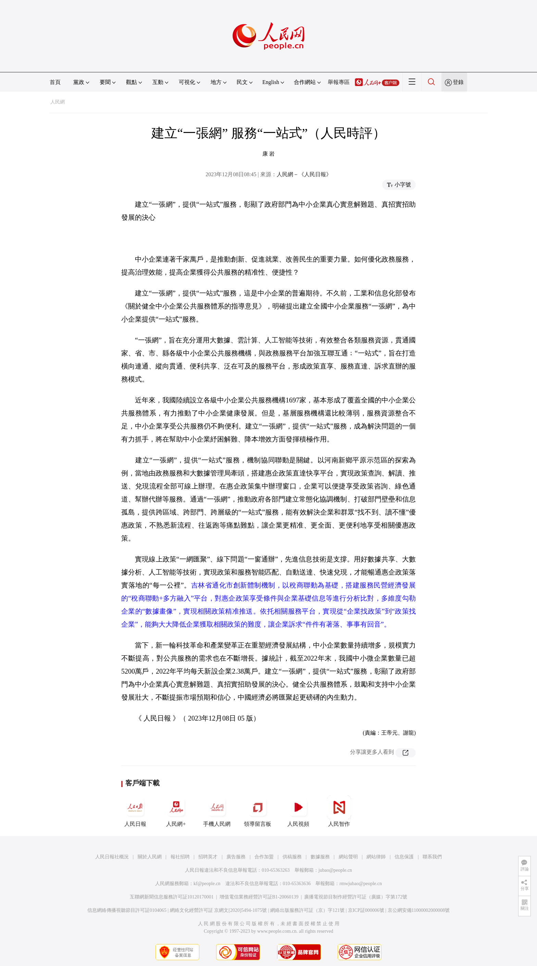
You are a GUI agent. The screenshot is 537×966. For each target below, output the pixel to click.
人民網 (57, 102)
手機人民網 (216, 811)
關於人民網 (150, 856)
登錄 (458, 82)
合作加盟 (264, 856)
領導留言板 (257, 811)
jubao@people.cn (335, 870)
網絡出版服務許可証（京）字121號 (307, 910)
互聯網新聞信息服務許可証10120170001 (172, 896)
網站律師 (376, 856)
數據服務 (320, 856)
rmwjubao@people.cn (360, 883)
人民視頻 (298, 811)
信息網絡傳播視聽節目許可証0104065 (126, 910)
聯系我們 (432, 856)
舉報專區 (339, 82)
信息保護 (404, 856)
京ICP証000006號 (366, 910)
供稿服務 (292, 856)
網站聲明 (348, 856)
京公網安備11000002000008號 (419, 910)
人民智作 (339, 811)
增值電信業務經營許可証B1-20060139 (259, 896)
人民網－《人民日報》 (304, 174)
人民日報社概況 (112, 856)
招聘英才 (207, 856)
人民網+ (176, 811)
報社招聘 (180, 856)
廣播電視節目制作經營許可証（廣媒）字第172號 (355, 896)
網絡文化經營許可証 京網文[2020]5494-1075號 (218, 910)
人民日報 (135, 811)
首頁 (55, 82)
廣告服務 (236, 856)
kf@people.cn (207, 883)
